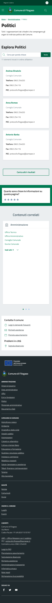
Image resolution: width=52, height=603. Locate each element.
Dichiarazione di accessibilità (12, 576)
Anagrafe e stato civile (10, 429)
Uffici (3, 393)
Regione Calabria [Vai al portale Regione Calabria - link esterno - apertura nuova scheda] (9, 3)
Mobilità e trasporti (8, 460)
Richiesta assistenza (9, 560)
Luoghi (4, 510)
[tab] (23, 309)
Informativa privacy (9, 568)
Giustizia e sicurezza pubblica (12, 452)
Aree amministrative (9, 389)
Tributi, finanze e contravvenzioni (14, 468)
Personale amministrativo (11, 405)
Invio (46, 54)
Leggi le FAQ (6, 549)
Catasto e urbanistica (9, 441)
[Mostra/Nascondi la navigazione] (2, 10)
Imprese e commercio (9, 456)
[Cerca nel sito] (45, 10)
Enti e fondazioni (8, 397)
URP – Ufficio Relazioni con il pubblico (16, 538)
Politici (4, 401)
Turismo (4, 472)
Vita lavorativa (7, 476)
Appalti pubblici (7, 433)
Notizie (4, 489)
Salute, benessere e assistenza (13, 464)
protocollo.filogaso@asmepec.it (17, 541)
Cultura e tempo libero (10, 445)
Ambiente (5, 426)
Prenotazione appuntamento (12, 553)
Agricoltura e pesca (8, 422)
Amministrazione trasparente (13, 564)
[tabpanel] (26, 264)
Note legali (5, 572)
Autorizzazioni (6, 437)
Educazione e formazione (11, 449)
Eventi (4, 513)
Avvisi (3, 496)
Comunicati (5, 493)
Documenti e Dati (8, 408)
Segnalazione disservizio (11, 557)
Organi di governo (8, 385)
